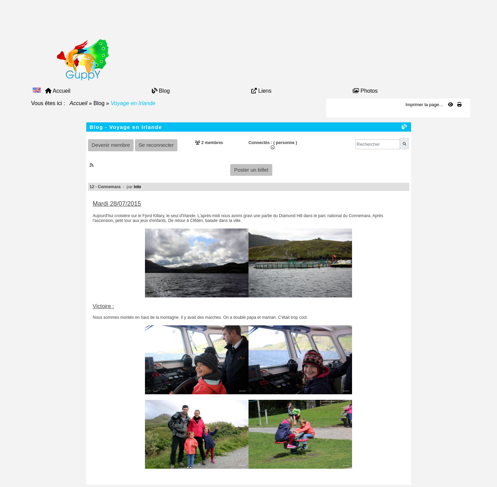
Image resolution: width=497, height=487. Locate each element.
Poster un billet (251, 170)
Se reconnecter (156, 145)
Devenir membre (111, 145)
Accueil (78, 103)
